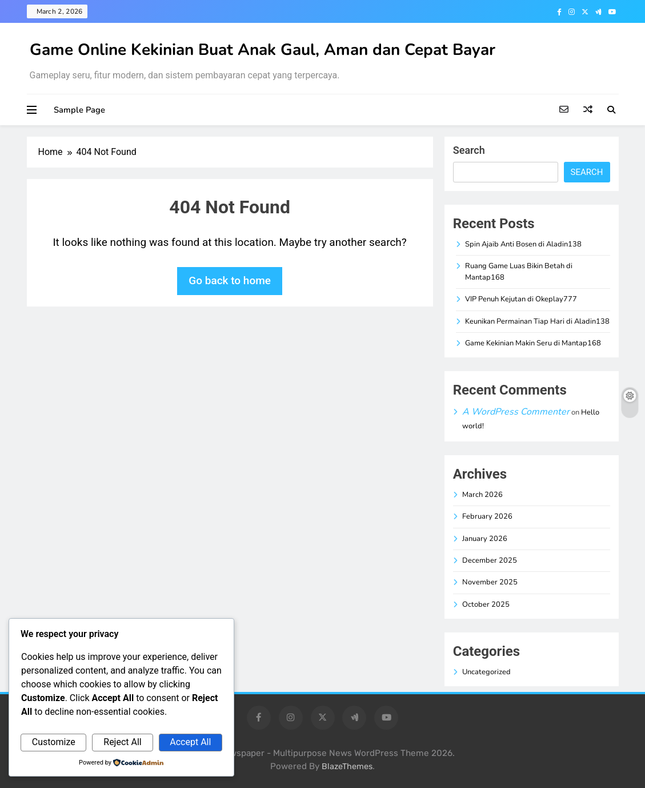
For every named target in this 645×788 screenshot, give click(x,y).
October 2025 (486, 604)
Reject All (122, 742)
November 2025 (490, 582)
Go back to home (230, 280)
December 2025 (489, 560)
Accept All (190, 742)
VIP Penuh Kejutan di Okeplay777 (521, 299)
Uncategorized (486, 672)
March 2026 (482, 494)
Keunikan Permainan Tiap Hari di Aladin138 (537, 321)
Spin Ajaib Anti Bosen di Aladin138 (523, 244)
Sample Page (79, 110)
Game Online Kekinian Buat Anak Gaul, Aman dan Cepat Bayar (262, 50)
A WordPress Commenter (516, 411)
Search (469, 150)
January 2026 (484, 539)
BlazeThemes (347, 766)
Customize (53, 742)
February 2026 (487, 516)
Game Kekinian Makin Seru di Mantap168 (533, 343)
